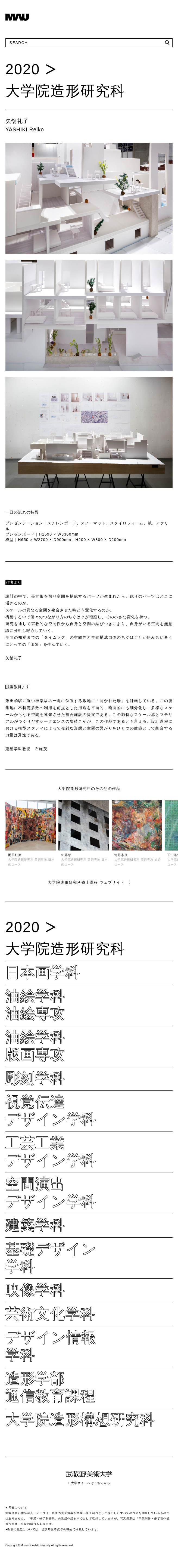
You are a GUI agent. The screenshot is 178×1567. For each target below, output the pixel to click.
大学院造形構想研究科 (80, 1419)
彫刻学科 (35, 1078)
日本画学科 (42, 972)
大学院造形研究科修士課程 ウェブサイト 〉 (90, 882)
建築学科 (35, 1225)
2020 (22, 69)
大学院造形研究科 (65, 91)
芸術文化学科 (50, 1314)
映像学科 (35, 1290)
